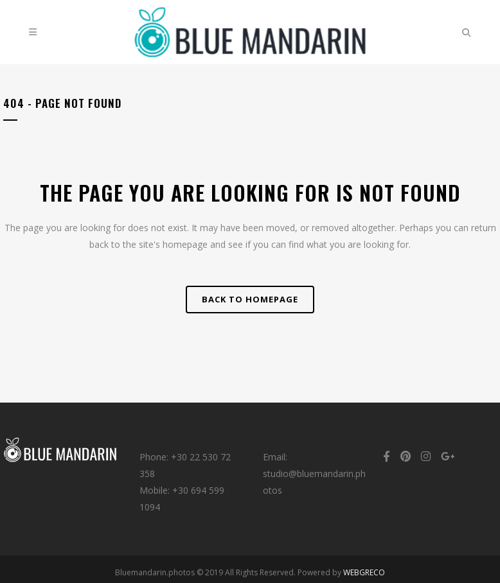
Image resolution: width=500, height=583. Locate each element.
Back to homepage (250, 299)
